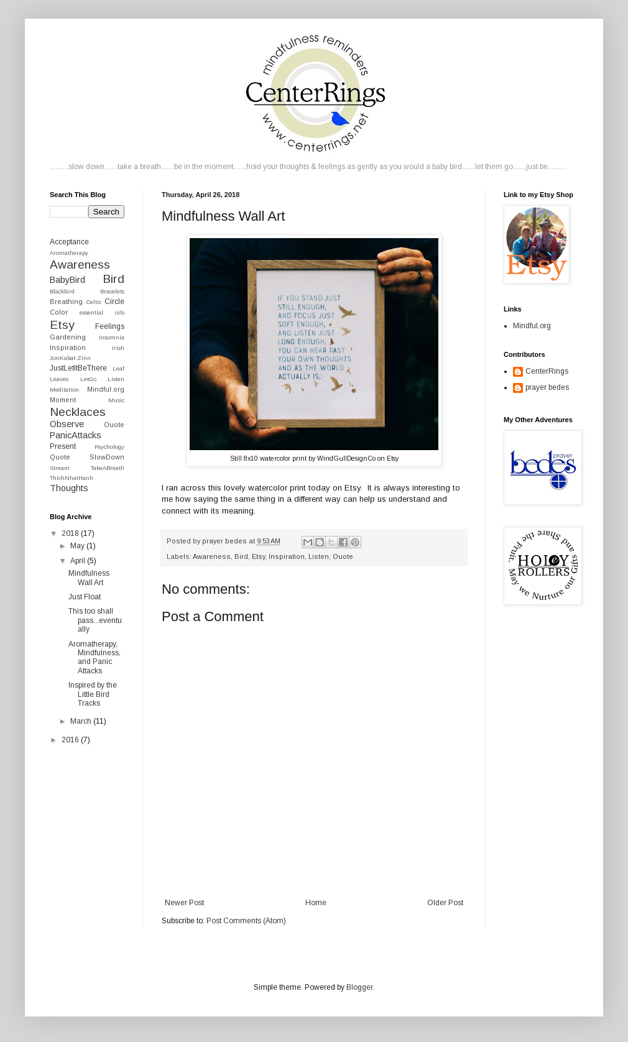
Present (63, 446)
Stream (60, 467)
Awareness (212, 556)
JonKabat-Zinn (70, 357)
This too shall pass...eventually (95, 620)
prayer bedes (547, 387)
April (78, 560)
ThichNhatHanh (71, 477)
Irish (118, 347)
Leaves (59, 379)
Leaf (118, 368)
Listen (318, 556)
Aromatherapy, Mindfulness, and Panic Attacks (94, 657)
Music (116, 400)
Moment (63, 399)
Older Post (445, 902)
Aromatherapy (69, 252)
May (78, 546)
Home (315, 902)
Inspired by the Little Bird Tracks (92, 694)
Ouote (343, 556)
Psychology (109, 446)
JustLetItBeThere (78, 368)
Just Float (84, 596)
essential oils (102, 312)
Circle (114, 301)
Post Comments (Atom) (246, 920)
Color (59, 312)
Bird (241, 556)
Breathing (66, 301)
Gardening (68, 337)
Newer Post (184, 902)
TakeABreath (107, 467)
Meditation (64, 389)
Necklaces (78, 411)
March (81, 721)
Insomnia (111, 337)
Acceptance (69, 241)
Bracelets (112, 291)
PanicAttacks (75, 435)
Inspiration (287, 556)
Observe (67, 424)
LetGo (88, 379)
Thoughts (69, 488)
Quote (60, 457)
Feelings (109, 326)
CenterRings (546, 371)
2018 (71, 533)
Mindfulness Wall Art (88, 577)
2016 (71, 739)
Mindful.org (105, 389)
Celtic (93, 301)
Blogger (359, 987)
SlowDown (107, 457)
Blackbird (62, 291)
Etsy (258, 556)
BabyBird (67, 280)
